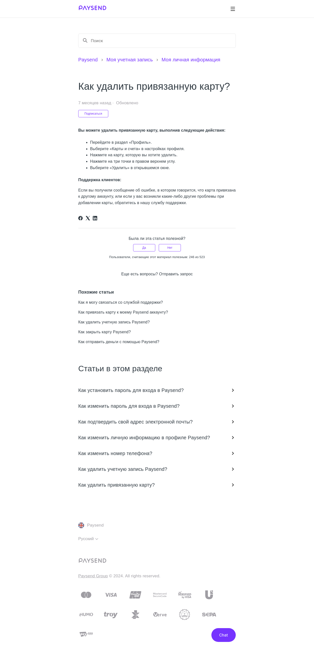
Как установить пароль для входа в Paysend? (157, 390)
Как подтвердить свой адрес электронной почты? (157, 422)
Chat (223, 635)
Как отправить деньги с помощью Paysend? (118, 342)
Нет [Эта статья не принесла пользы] (169, 247)
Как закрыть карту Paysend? (104, 332)
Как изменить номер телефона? (157, 453)
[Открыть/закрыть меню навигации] (233, 9)
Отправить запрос (176, 274)
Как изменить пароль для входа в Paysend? (157, 406)
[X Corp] (88, 218)
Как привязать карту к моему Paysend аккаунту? (123, 312)
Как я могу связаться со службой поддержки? (120, 302)
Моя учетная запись (129, 59)
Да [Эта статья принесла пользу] (144, 247)
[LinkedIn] (95, 218)
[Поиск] (161, 41)
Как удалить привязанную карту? (157, 485)
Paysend (88, 59)
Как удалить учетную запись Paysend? (114, 322)
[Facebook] (80, 218)
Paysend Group (93, 576)
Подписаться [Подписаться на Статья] (93, 113)
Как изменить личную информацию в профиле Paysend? (157, 438)
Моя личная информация (190, 59)
